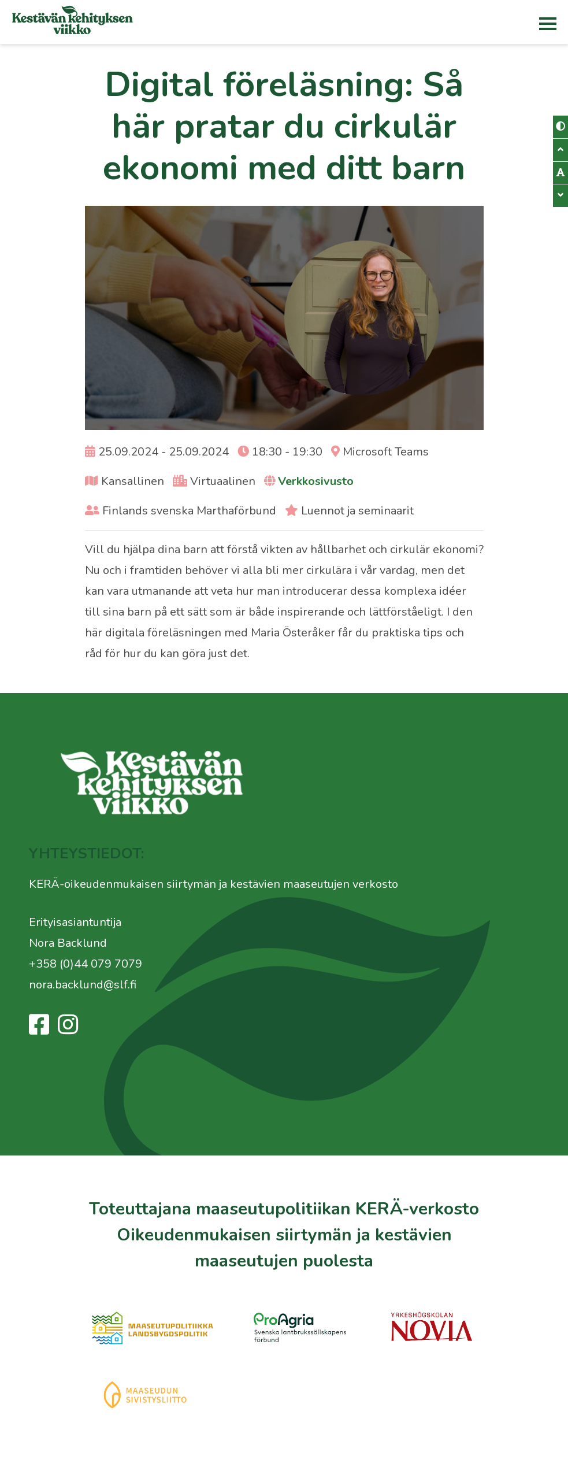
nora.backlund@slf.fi (82, 984)
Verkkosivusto (316, 481)
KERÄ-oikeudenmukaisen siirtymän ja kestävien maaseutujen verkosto (213, 884)
